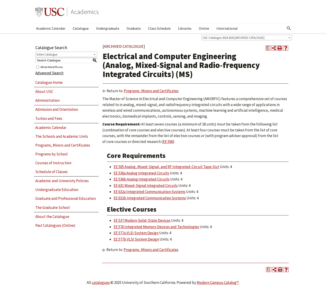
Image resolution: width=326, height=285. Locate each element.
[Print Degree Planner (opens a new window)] (268, 48)
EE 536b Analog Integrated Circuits (142, 179)
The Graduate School (52, 207)
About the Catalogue (52, 216)
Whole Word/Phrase (52, 66)
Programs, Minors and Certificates (62, 145)
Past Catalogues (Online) (55, 225)
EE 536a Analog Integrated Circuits (141, 173)
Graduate (134, 28)
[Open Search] (288, 28)
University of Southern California (49, 12)
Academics (85, 12)
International (227, 28)
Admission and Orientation (56, 109)
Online (204, 28)
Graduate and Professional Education (65, 198)
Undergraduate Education (56, 189)
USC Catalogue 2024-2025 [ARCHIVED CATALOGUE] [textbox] (233, 38)
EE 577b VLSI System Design (136, 239)
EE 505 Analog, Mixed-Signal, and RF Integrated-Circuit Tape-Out (166, 166)
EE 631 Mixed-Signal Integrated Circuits (146, 185)
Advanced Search (49, 72)
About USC (44, 91)
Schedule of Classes (51, 171)
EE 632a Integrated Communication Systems (149, 191)
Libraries (185, 28)
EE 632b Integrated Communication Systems (150, 198)
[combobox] (246, 37)
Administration (47, 100)
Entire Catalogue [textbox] (47, 54)
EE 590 (168, 141)
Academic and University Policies (62, 180)
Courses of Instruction (53, 162)
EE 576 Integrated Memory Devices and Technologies (156, 226)
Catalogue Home (49, 82)
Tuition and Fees (48, 118)
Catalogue (81, 28)
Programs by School (51, 154)
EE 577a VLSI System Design (136, 232)
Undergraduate (107, 28)
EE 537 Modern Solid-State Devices (142, 220)
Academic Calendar (50, 28)
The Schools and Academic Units (61, 136)
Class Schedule (159, 28)
